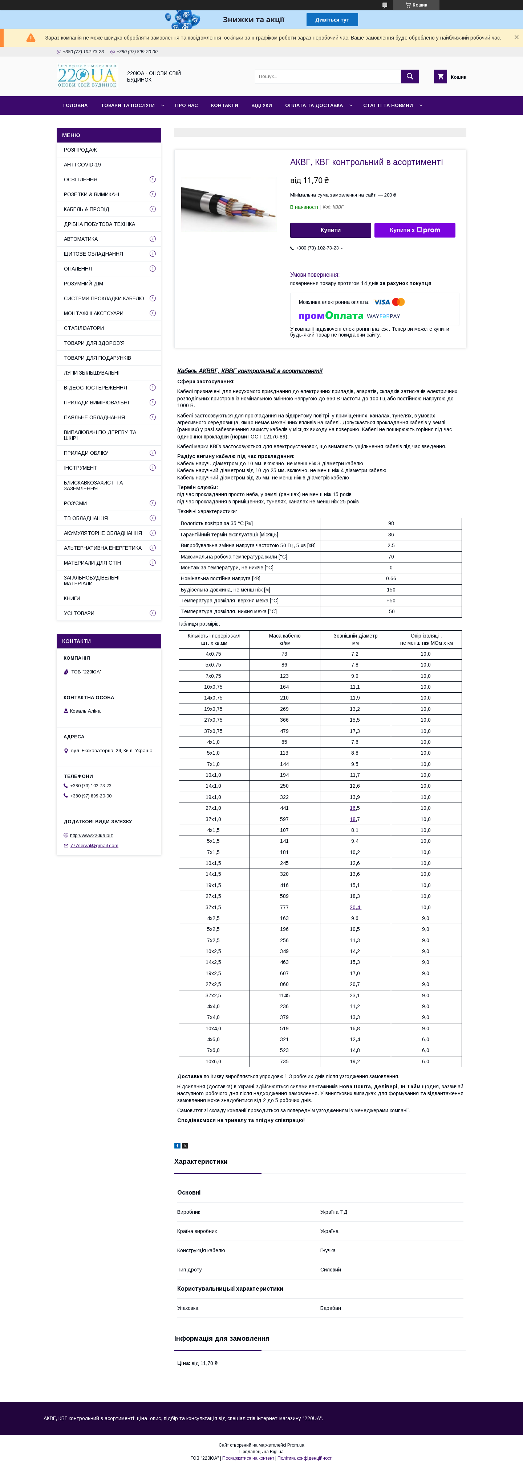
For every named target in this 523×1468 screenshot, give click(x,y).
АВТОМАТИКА (81, 239)
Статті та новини (388, 105)
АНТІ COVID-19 (82, 165)
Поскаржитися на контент (248, 1458)
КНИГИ (72, 598)
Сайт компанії (83, 124)
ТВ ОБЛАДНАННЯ (86, 518)
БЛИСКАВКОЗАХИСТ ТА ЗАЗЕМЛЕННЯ (93, 485)
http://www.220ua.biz (91, 835)
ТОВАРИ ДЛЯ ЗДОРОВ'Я (94, 343)
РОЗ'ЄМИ (75, 503)
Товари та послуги (128, 105)
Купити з (415, 230)
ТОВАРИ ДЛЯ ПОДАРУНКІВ (97, 358)
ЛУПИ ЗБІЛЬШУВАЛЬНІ (91, 373)
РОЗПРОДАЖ (80, 150)
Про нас (186, 105)
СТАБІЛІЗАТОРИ (84, 328)
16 (353, 808)
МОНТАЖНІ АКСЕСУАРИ (93, 313)
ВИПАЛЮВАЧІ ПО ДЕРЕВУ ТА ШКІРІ (100, 435)
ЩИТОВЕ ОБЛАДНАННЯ (93, 254)
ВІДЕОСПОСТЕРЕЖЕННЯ (95, 388)
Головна (75, 105)
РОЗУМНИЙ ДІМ (83, 283)
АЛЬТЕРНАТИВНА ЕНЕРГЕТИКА (103, 548)
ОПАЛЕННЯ (78, 269)
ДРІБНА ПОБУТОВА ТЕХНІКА (99, 224)
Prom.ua (295, 1445)
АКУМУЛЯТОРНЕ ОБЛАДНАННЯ (103, 533)
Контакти (224, 105)
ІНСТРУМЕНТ (80, 468)
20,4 (355, 907)
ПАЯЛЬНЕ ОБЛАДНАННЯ (94, 417)
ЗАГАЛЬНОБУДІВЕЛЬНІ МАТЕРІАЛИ (91, 580)
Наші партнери (137, 124)
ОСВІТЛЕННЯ (80, 179)
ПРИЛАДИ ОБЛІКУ (86, 453)
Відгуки (261, 105)
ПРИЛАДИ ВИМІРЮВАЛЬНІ (96, 402)
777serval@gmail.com (94, 845)
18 (353, 819)
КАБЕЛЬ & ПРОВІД (86, 209)
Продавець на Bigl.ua (261, 1451)
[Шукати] (410, 76)
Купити (331, 230)
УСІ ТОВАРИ (79, 613)
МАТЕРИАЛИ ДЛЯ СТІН (92, 563)
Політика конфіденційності (305, 1458)
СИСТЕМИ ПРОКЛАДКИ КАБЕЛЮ (104, 298)
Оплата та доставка (314, 105)
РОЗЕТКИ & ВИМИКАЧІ (91, 194)
